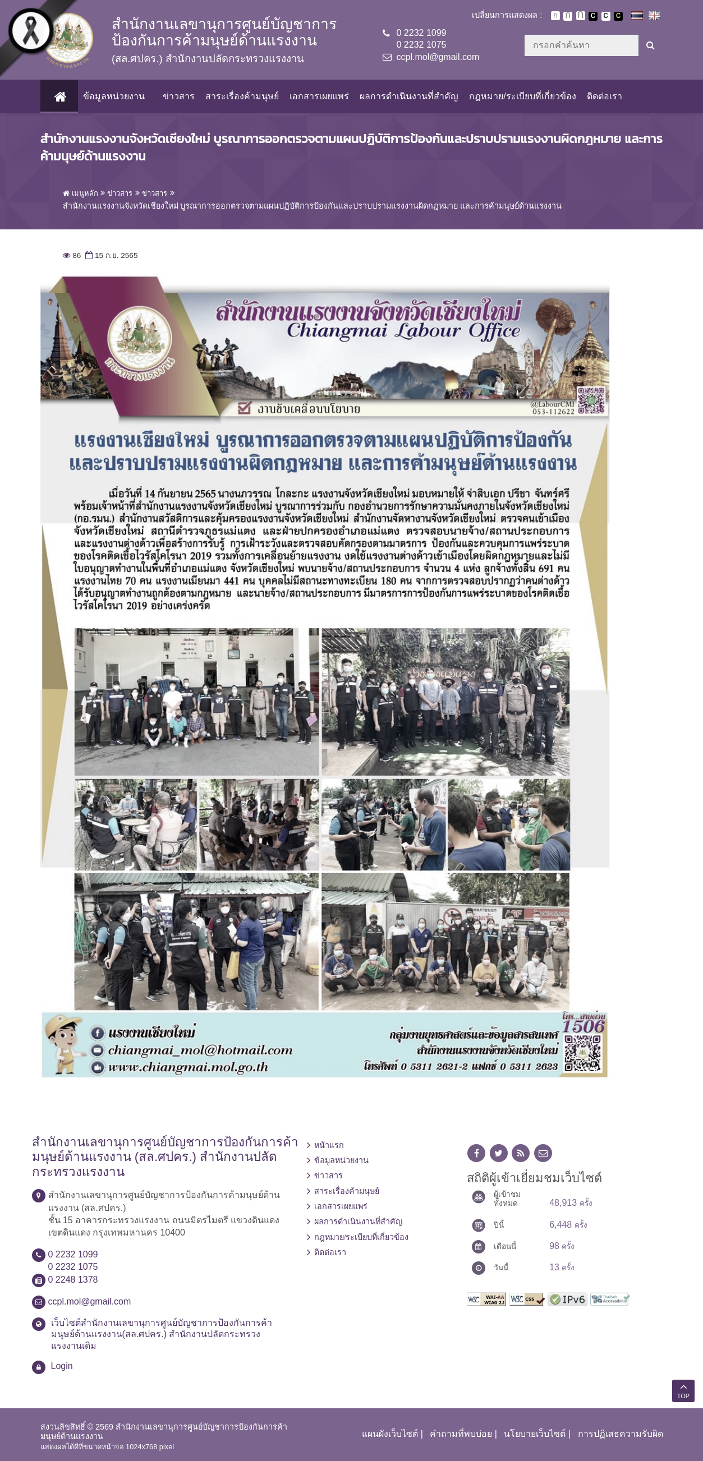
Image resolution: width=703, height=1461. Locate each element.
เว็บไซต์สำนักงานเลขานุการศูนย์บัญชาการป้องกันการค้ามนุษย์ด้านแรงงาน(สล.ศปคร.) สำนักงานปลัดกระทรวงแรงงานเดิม (161, 1334)
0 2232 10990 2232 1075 (422, 38)
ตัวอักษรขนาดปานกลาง (567, 16)
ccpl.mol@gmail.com (438, 57)
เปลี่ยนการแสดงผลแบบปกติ (605, 16)
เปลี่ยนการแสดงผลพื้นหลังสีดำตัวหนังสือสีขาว (593, 16)
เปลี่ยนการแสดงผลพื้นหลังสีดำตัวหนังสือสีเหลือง (618, 16)
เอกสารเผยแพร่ (318, 96)
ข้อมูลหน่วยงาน (113, 96)
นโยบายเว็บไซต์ (535, 1434)
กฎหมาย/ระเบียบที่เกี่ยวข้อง (521, 96)
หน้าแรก (329, 1145)
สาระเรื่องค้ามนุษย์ (241, 96)
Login (62, 1366)
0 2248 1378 (73, 1279)
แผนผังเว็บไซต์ (390, 1434)
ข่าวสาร (178, 96)
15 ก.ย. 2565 (110, 255)
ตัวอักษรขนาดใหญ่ (580, 15)
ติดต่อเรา (604, 96)
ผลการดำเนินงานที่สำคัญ (408, 96)
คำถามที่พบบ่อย (461, 1434)
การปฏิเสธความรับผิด (620, 1434)
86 (72, 255)
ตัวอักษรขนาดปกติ (555, 15)
